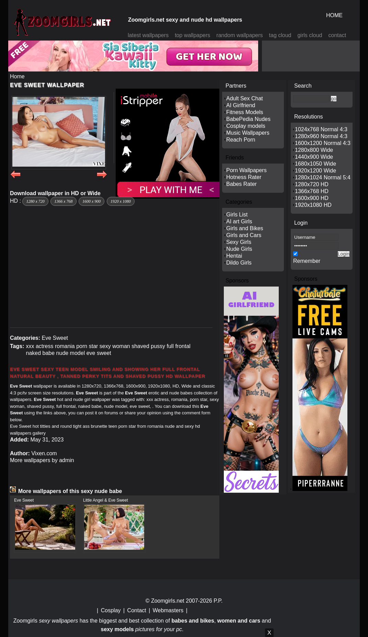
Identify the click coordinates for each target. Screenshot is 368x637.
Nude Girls (239, 249)
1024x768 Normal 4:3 (321, 129)
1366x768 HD (312, 191)
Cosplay (111, 610)
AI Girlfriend (240, 105)
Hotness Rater (243, 177)
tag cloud (280, 35)
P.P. (218, 601)
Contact (136, 610)
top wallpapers (192, 35)
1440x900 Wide (314, 157)
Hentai (234, 256)
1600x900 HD (312, 198)
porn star (87, 346)
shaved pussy (148, 346)
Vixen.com (44, 453)
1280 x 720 (35, 201)
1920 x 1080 (121, 201)
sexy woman (115, 346)
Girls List (237, 214)
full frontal (178, 346)
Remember (306, 261)
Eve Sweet (55, 338)
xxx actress (39, 346)
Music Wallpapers (247, 133)
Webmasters (168, 610)
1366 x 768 (63, 201)
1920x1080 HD (313, 205)
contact (337, 35)
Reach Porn (240, 140)
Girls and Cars (243, 235)
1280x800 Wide (314, 150)
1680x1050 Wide (315, 164)
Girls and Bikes (244, 228)
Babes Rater (241, 184)
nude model (70, 353)
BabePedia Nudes (248, 119)
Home (17, 76)
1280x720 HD (312, 184)
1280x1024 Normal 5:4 (322, 177)
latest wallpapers (148, 35)
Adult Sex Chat (244, 98)
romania (65, 346)
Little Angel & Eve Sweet (105, 500)
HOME (334, 15)
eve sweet (99, 353)
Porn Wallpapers (246, 170)
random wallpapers (239, 35)
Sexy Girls (238, 242)
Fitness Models (244, 112)
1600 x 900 (91, 201)
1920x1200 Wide (315, 171)
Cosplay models (245, 126)
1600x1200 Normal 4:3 (322, 143)
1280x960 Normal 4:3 (321, 136)
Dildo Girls (239, 263)
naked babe (40, 353)
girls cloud (309, 35)
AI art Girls (239, 221)
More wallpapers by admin (42, 460)
